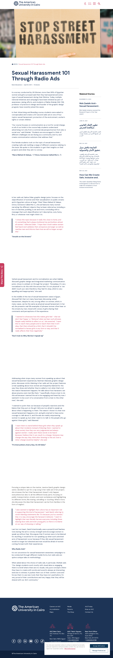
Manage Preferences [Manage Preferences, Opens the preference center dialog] (98, 650)
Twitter (36, 641)
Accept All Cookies (99, 646)
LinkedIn (25, 641)
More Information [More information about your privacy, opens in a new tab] (69, 649)
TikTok (42, 641)
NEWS (14, 64)
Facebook (14, 641)
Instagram (19, 641)
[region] (77, 648)
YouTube (31, 641)
